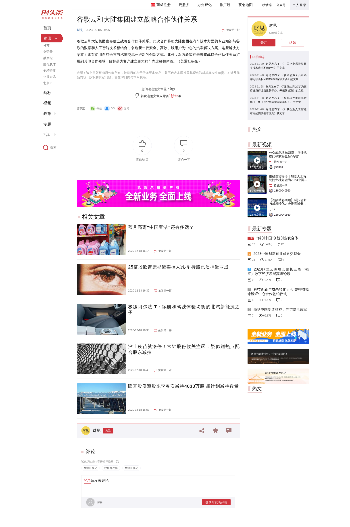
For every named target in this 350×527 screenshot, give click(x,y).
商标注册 (163, 5)
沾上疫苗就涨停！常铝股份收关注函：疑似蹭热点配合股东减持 (184, 349)
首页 (47, 28)
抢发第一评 (233, 29)
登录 (87, 480)
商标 (47, 92)
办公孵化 (204, 5)
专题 (47, 124)
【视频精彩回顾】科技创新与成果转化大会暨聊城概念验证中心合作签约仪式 (287, 203)
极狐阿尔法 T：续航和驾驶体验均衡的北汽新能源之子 (184, 309)
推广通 (225, 5)
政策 (47, 113)
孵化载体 (49, 64)
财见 (80, 30)
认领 (292, 42)
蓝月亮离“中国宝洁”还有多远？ (161, 227)
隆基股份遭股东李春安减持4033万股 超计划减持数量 (183, 386)
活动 (47, 134)
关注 (108, 430)
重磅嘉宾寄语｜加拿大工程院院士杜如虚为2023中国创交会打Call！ (288, 180)
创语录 (48, 52)
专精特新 (49, 70)
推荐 (46, 45)
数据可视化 (90, 468)
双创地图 (245, 5)
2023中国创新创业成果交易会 (277, 254)
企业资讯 (49, 77)
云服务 (184, 5)
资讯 (47, 38)
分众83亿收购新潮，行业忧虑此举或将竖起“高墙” (288, 154)
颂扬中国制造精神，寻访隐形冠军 (280, 309)
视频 (47, 103)
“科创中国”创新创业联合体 (277, 238)
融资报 (48, 58)
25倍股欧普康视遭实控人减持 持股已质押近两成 (178, 267)
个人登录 (299, 5)
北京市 (48, 83)
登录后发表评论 (216, 502)
